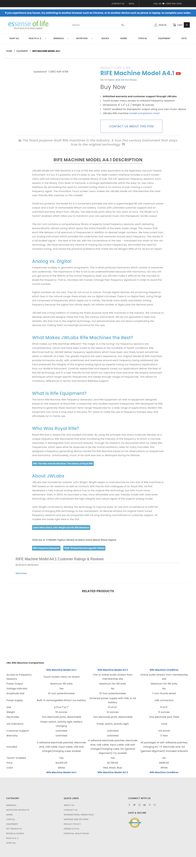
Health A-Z (37, 38)
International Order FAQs (79, 814)
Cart (181, 25)
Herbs (123, 38)
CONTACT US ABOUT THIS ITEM (131, 126)
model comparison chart (144, 113)
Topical (142, 38)
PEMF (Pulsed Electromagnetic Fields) (84, 548)
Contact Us (118, 3)
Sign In (160, 25)
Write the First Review (126, 80)
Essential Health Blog (76, 833)
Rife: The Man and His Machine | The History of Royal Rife (63, 463)
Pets (184, 38)
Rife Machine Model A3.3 (113, 670)
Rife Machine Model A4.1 (61, 670)
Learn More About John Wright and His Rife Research (61, 527)
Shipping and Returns (76, 819)
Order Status (71, 828)
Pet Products (14, 828)
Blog (131, 3)
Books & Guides (15, 833)
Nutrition (84, 38)
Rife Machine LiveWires (164, 670)
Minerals (61, 38)
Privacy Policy (72, 824)
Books (105, 38)
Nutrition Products (17, 809)
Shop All (14, 38)
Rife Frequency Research (46, 548)
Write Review (21, 573)
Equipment (164, 38)
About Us (69, 805)
